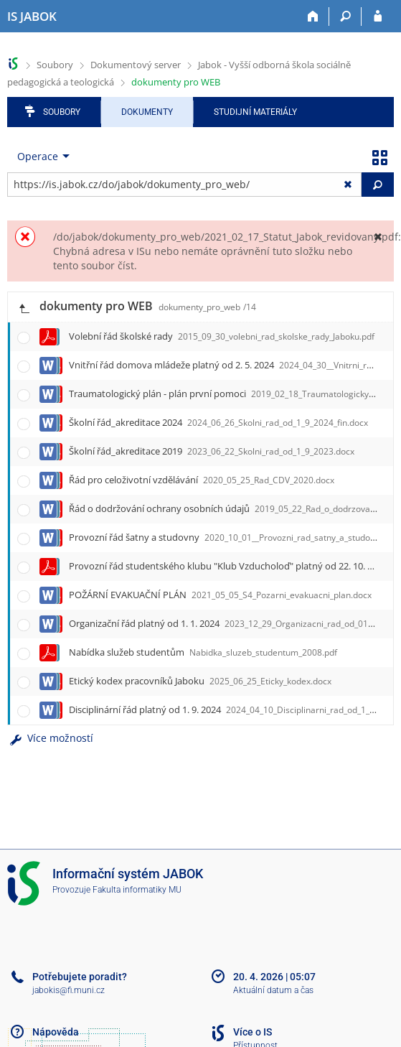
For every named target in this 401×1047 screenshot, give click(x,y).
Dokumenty (147, 112)
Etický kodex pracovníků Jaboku (200, 680)
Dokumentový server (135, 64)
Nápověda (55, 1032)
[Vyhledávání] (345, 16)
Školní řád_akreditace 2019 (211, 451)
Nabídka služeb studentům (203, 652)
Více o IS (252, 1032)
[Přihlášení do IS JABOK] (378, 16)
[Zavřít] (378, 237)
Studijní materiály (255, 112)
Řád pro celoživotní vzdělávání (201, 479)
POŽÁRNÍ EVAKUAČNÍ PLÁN (220, 594)
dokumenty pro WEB (175, 81)
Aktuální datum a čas (273, 990)
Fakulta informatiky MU (137, 890)
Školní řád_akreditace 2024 (218, 422)
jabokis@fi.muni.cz (68, 990)
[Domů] (313, 16)
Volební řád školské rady (221, 336)
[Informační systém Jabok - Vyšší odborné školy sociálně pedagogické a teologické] (32, 16)
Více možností (50, 738)
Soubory (55, 64)
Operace (37, 156)
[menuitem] (40, 156)
